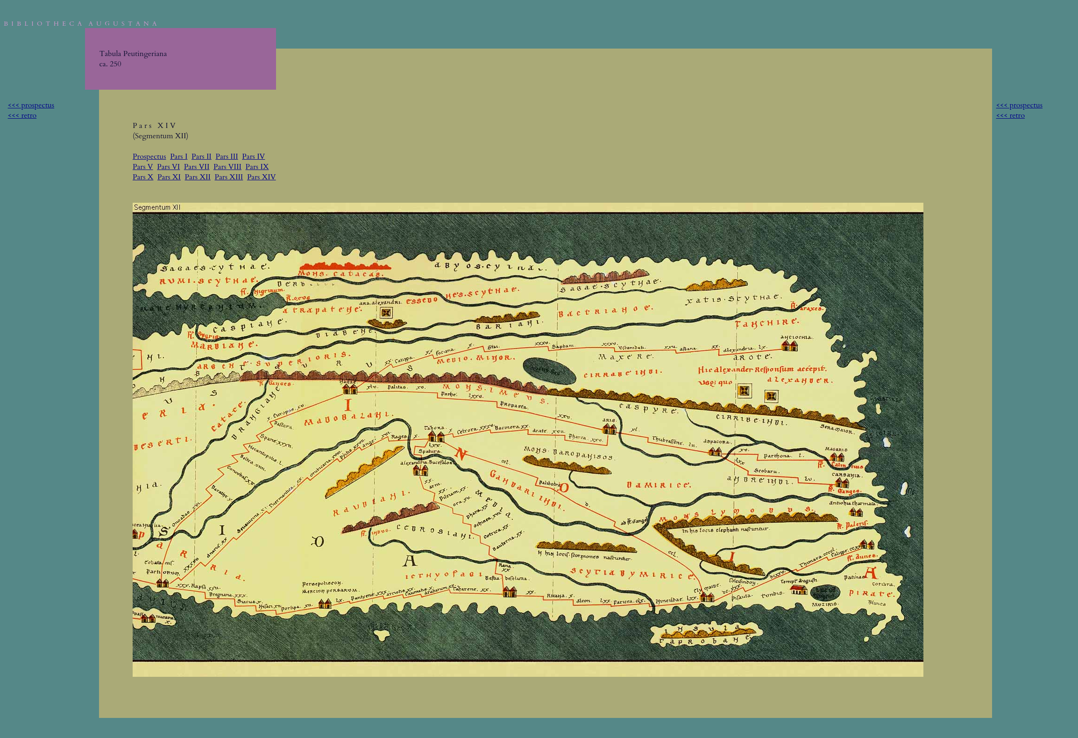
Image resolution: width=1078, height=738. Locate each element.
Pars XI (169, 177)
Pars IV (253, 156)
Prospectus (149, 156)
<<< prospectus (31, 105)
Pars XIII (228, 177)
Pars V (143, 167)
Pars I (178, 156)
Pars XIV (261, 177)
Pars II (201, 156)
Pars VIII (227, 167)
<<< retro (22, 115)
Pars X (143, 177)
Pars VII (197, 167)
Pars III (226, 156)
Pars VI (168, 167)
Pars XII (198, 177)
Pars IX (257, 167)
